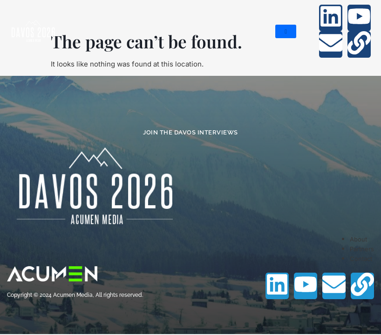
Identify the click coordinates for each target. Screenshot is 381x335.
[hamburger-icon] (285, 31)
